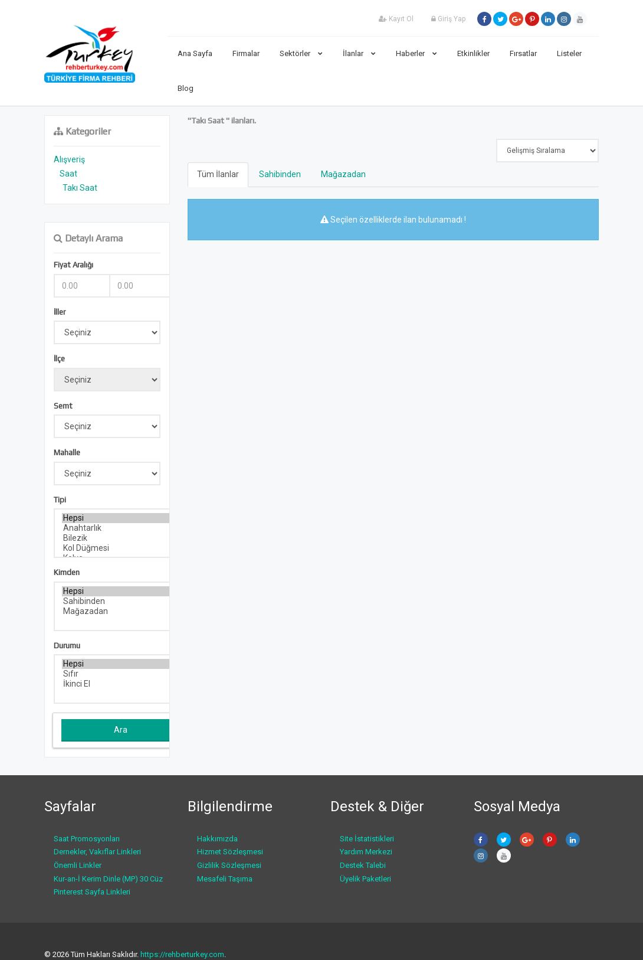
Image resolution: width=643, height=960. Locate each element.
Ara (120, 729)
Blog (185, 88)
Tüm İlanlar (218, 174)
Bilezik (121, 538)
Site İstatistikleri (367, 838)
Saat (68, 173)
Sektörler (301, 53)
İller (59, 312)
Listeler (569, 53)
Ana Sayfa (195, 53)
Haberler (416, 53)
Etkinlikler (473, 53)
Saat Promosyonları (87, 838)
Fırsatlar (523, 53)
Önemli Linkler (77, 865)
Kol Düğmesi (121, 548)
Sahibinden (121, 601)
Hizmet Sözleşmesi (230, 851)
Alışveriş (69, 159)
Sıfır (121, 674)
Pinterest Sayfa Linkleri (92, 891)
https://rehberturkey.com (182, 954)
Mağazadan (121, 611)
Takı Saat (80, 187)
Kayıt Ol (396, 19)
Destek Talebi (363, 865)
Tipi (60, 499)
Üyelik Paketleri (365, 878)
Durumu (67, 645)
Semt (63, 405)
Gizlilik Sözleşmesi (229, 865)
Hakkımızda (217, 838)
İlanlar (359, 53)
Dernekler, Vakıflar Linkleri (97, 851)
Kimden (67, 572)
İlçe (59, 358)
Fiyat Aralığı (73, 264)
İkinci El (121, 684)
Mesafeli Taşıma (224, 878)
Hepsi (121, 518)
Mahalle (67, 452)
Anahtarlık (121, 528)
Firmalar (246, 53)
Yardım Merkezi (366, 851)
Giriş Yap (448, 19)
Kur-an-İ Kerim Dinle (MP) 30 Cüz (108, 878)
